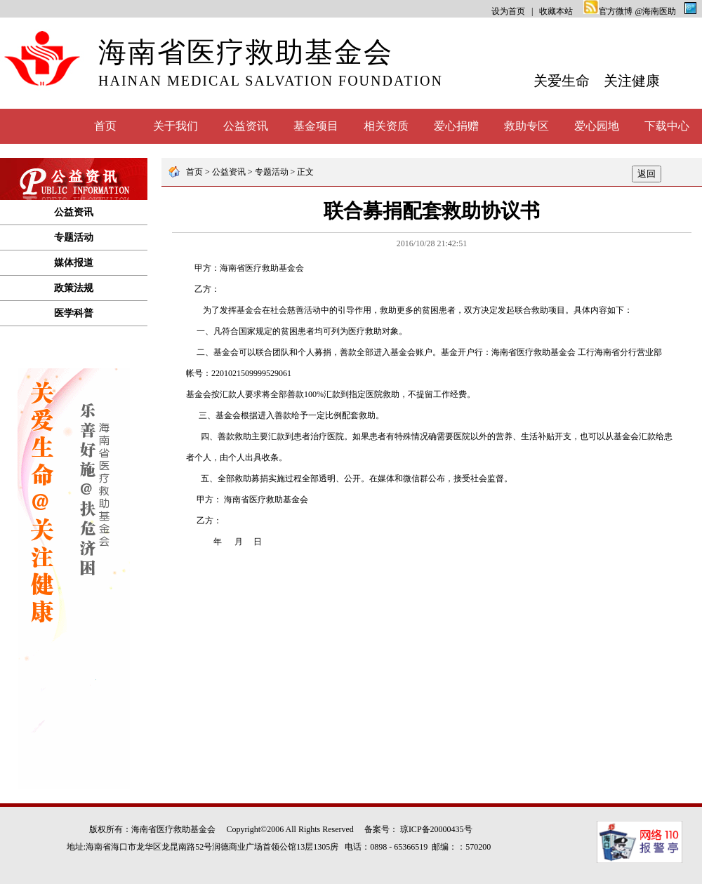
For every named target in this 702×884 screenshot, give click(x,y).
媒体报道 (73, 262)
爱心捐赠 (456, 126)
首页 (105, 126)
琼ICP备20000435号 (436, 829)
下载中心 (666, 126)
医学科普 (73, 313)
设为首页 (508, 11)
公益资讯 (245, 126)
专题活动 (73, 237)
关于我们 (175, 126)
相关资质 (386, 126)
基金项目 (315, 126)
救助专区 (526, 126)
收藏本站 (556, 11)
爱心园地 (596, 126)
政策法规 (73, 288)
